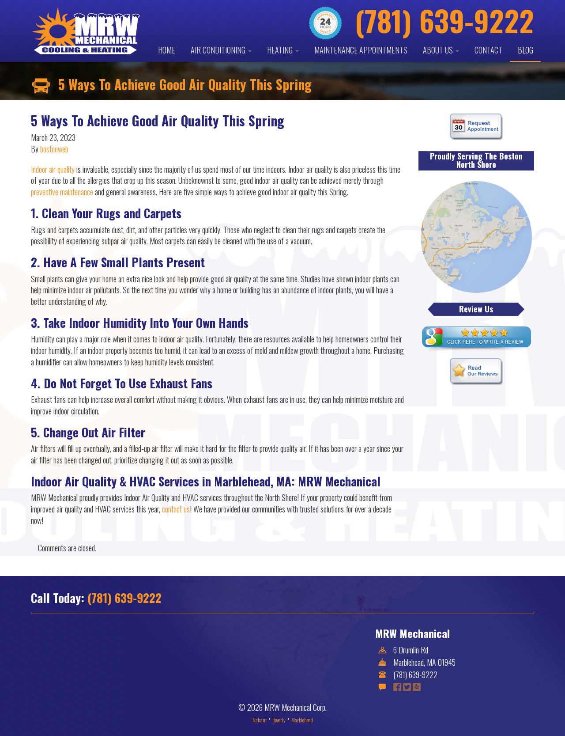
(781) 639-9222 (124, 598)
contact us (176, 509)
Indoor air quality (53, 169)
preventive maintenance (62, 191)
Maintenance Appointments (360, 50)
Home (166, 50)
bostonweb (54, 149)
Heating (283, 50)
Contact (488, 50)
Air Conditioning (221, 50)
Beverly (279, 720)
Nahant (259, 720)
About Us (441, 50)
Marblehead (302, 720)
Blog (525, 50)
